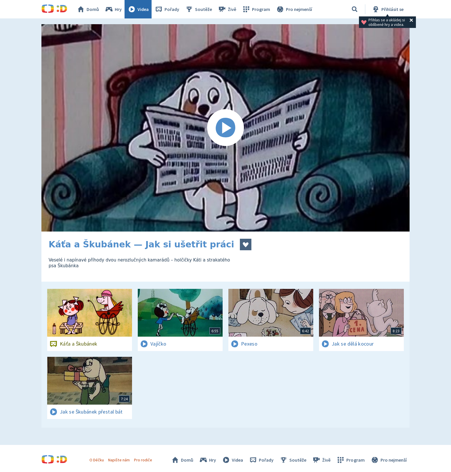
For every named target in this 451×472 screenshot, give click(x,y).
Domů (88, 9)
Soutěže (198, 9)
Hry (113, 9)
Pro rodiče (143, 459)
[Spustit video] (225, 128)
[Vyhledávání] (354, 9)
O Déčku (96, 459)
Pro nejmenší (294, 9)
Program (256, 9)
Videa (138, 9)
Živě (227, 9)
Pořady (166, 9)
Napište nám (118, 459)
